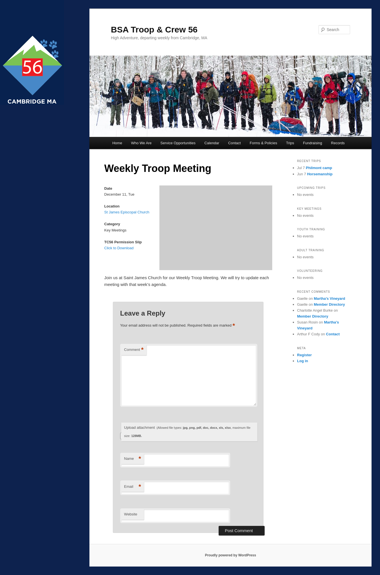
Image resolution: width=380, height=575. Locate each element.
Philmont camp (319, 168)
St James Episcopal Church (127, 212)
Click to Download (119, 248)
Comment (134, 350)
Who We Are (141, 143)
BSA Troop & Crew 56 (154, 29)
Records (337, 143)
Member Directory (329, 304)
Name (132, 459)
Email (132, 487)
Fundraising (312, 143)
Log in (302, 361)
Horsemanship (319, 174)
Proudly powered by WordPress (230, 555)
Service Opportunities (178, 143)
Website (130, 514)
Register (304, 355)
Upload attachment (187, 431)
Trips (290, 143)
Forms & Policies (263, 143)
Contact (234, 143)
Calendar (211, 143)
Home (117, 143)
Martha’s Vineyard (329, 298)
